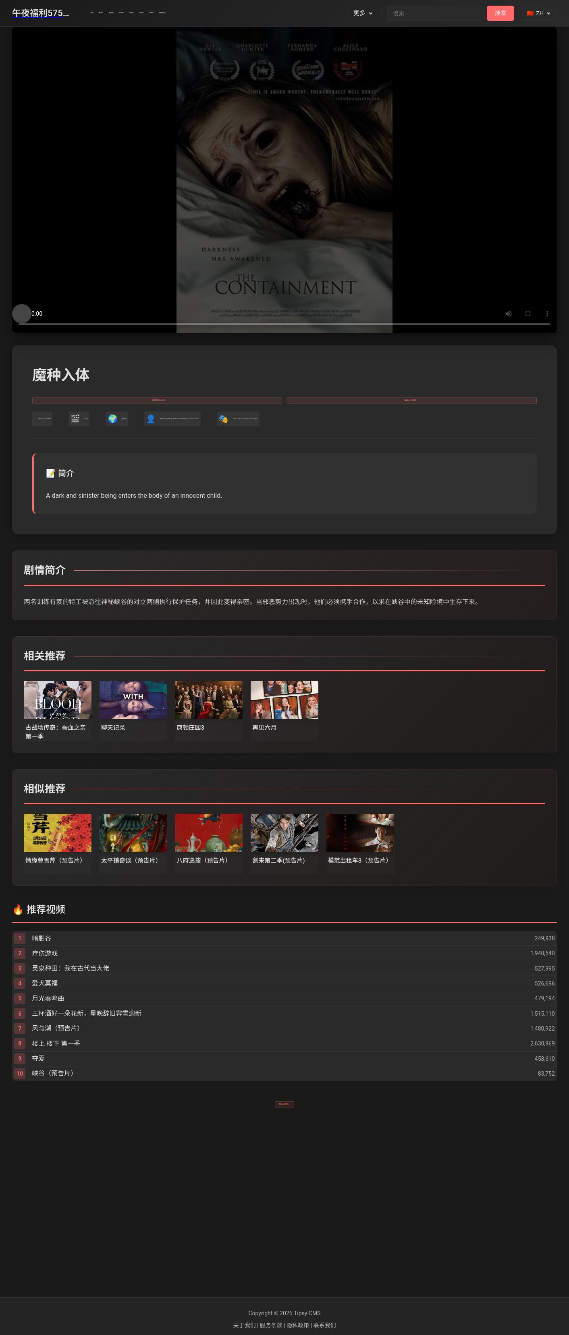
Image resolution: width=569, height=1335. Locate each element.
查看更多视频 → (284, 1264)
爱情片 (131, 13)
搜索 (500, 13)
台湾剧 (197, 13)
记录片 (296, 13)
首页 (101, 13)
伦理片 (230, 13)
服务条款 (271, 1325)
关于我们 (244, 1325)
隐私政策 (298, 1325)
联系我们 (325, 1325)
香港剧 (164, 13)
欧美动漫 (332, 13)
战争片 (263, 13)
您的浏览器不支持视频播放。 (284, 180)
